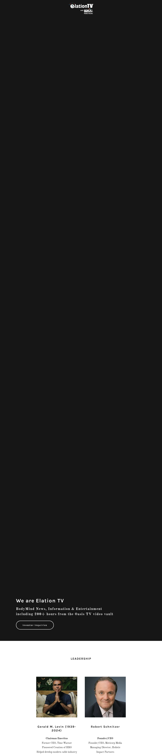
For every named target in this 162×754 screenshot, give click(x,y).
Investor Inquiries (35, 625)
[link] (81, 8)
